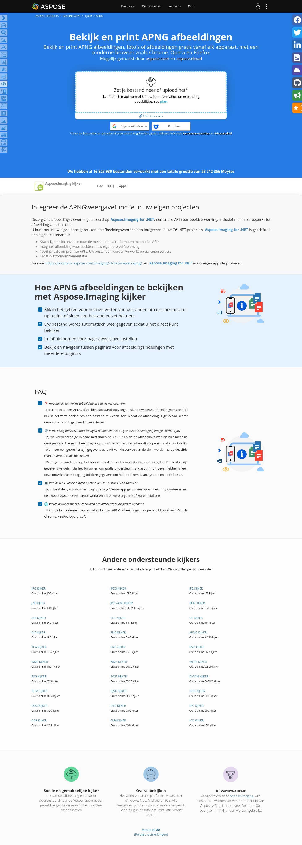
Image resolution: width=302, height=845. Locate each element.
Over (191, 6)
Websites (175, 6)
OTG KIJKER (118, 706)
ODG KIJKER (39, 706)
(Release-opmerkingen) (151, 834)
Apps (122, 186)
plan (163, 101)
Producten (128, 6)
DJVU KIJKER (118, 691)
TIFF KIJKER (117, 618)
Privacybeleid (223, 133)
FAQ (111, 186)
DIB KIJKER (38, 618)
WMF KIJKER (39, 662)
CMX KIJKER (118, 720)
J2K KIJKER (38, 603)
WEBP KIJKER (198, 662)
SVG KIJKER (38, 676)
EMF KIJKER (117, 647)
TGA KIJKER (39, 647)
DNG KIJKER (197, 691)
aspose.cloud (189, 58)
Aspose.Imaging (241, 796)
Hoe (100, 186)
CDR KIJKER (39, 720)
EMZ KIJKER (196, 647)
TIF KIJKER (196, 618)
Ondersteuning (151, 6)
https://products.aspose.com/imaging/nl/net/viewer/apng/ (94, 263)
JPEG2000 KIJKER (121, 603)
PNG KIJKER (118, 632)
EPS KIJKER (196, 706)
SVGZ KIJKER (118, 676)
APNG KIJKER (198, 632)
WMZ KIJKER (118, 662)
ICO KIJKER (196, 720)
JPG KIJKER (38, 588)
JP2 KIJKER (196, 588)
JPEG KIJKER (118, 588)
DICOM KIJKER (198, 676)
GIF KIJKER (38, 632)
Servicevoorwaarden (196, 133)
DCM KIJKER (39, 691)
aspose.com (157, 58)
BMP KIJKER (197, 603)
